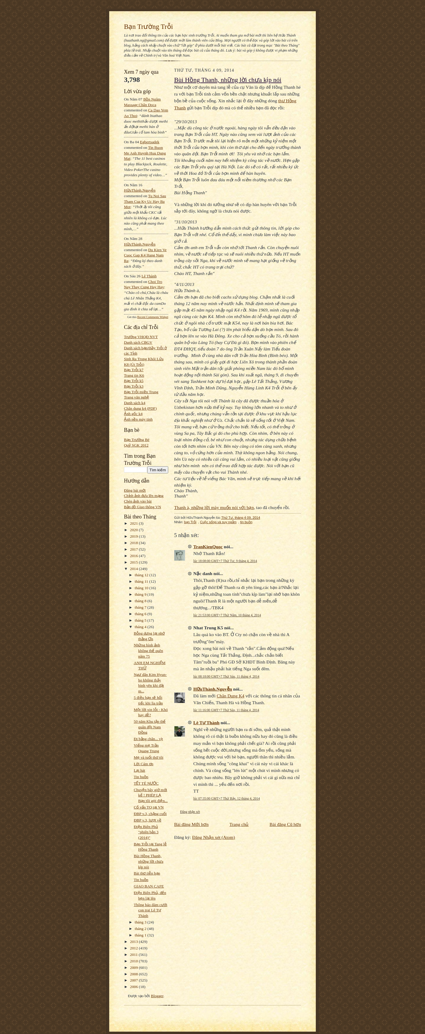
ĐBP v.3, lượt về (147, 820)
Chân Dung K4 (230, 695)
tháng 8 (141, 601)
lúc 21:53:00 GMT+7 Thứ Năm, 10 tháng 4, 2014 (227, 615)
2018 (134, 543)
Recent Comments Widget (152, 317)
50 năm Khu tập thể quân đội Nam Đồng (150, 727)
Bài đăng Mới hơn (191, 824)
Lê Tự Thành (206, 722)
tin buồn (246, 522)
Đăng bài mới (135, 490)
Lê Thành (148, 276)
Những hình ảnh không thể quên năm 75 (148, 650)
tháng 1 (141, 935)
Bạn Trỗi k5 (133, 380)
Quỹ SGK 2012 (136, 445)
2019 (134, 536)
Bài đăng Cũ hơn (285, 824)
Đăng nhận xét (190, 812)
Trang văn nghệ (136, 397)
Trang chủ (239, 824)
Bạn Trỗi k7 (133, 370)
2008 (134, 974)
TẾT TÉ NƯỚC (146, 783)
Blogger (157, 996)
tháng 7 (141, 607)
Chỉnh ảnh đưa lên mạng (144, 495)
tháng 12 (142, 575)
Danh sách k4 (134, 403)
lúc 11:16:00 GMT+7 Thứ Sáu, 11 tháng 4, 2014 (226, 710)
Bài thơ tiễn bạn (147, 873)
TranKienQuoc (208, 546)
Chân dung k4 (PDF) (140, 408)
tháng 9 (141, 594)
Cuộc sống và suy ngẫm (218, 522)
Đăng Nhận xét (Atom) (213, 837)
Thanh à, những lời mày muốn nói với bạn (214, 507)
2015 (134, 562)
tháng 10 (142, 588)
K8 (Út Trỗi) (134, 364)
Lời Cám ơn (143, 764)
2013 (134, 941)
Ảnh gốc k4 (133, 413)
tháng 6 (141, 614)
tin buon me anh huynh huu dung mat (145, 153)
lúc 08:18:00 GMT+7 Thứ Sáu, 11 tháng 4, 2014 (226, 676)
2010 (134, 961)
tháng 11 (142, 581)
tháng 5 (141, 620)
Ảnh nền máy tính (138, 419)
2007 (134, 980)
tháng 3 (141, 922)
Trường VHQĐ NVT (141, 337)
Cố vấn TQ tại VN (149, 807)
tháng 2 (141, 928)
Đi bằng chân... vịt (148, 739)
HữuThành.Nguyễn (140, 190)
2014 (134, 569)
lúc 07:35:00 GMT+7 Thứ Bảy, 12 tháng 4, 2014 (226, 798)
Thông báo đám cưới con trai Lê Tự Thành (150, 910)
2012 (134, 948)
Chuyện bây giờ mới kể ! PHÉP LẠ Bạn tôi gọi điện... (151, 795)
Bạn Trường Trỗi (148, 26)
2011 (134, 954)
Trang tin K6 (134, 375)
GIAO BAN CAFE (149, 886)
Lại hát (139, 770)
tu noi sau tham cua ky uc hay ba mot (145, 201)
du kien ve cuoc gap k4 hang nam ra (145, 255)
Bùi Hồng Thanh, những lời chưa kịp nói (148, 861)
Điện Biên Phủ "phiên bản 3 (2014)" (146, 832)
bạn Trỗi (190, 522)
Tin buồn (141, 777)
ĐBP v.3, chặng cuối (150, 813)
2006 (134, 986)
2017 (134, 549)
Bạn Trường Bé (136, 439)
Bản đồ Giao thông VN (142, 507)
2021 (134, 523)
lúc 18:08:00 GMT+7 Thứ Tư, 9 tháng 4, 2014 (225, 561)
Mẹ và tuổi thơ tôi (148, 757)
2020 (134, 530)
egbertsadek (149, 142)
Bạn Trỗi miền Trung (141, 392)
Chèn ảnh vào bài (138, 501)
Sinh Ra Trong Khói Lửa (144, 359)
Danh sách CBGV (138, 342)
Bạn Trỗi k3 (133, 386)
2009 (134, 967)
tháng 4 (141, 627)
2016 (134, 556)
